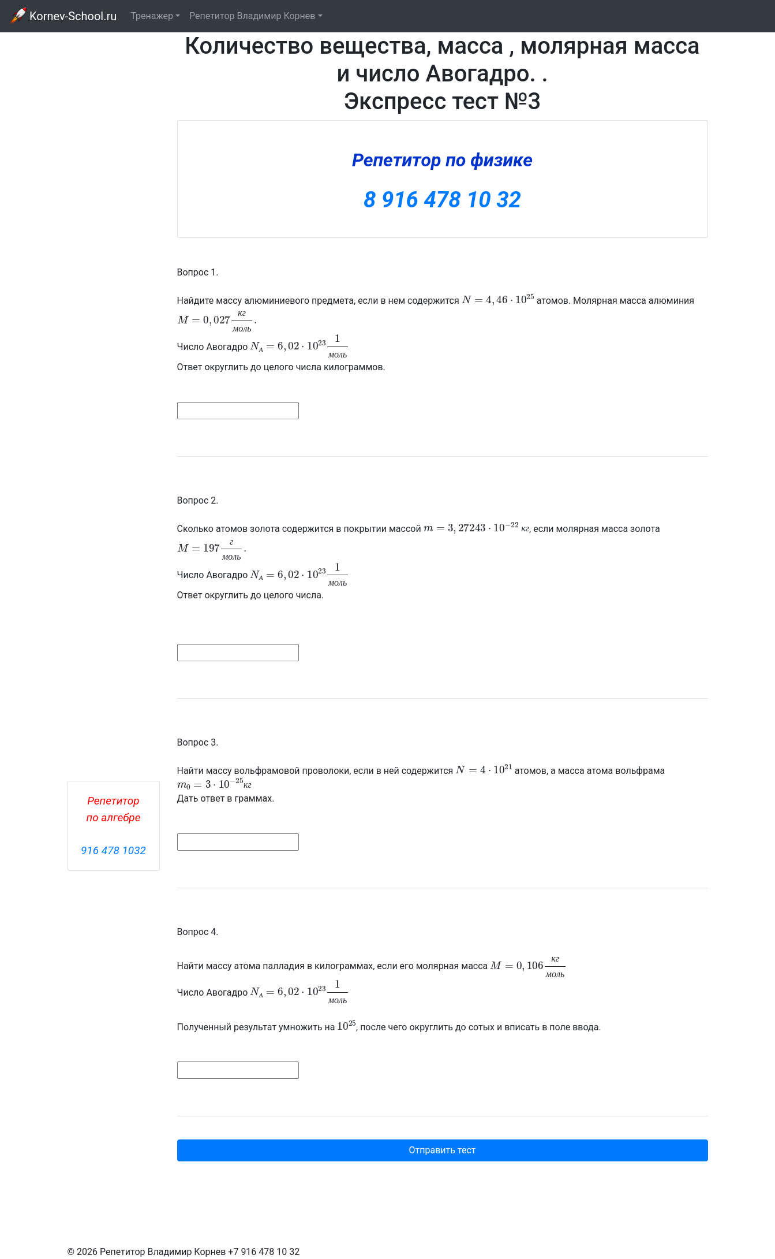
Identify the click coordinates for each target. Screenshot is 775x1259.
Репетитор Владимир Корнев (252, 15)
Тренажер (151, 15)
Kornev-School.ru (63, 16)
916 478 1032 (113, 850)
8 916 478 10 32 (442, 200)
